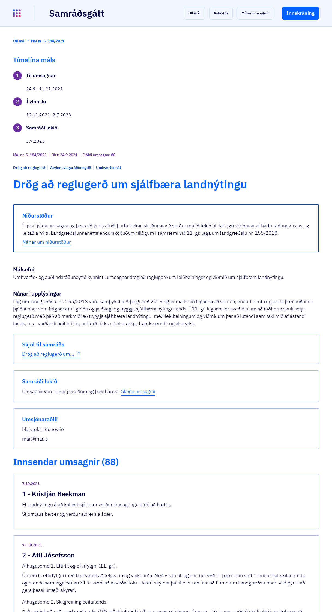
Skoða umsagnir (273, 90)
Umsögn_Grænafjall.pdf (126, 475)
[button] (194, 13)
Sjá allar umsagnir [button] (116, 542)
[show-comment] (230, 351)
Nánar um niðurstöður (124, 181)
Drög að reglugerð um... (48, 185)
